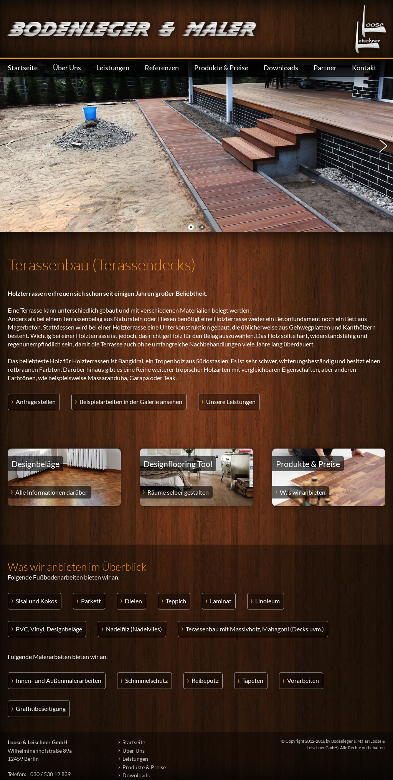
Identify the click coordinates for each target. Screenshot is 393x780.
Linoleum (267, 600)
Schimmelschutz (146, 680)
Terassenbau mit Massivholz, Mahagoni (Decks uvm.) (255, 629)
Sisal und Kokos (36, 600)
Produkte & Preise (221, 68)
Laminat (220, 600)
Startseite (23, 68)
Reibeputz (205, 680)
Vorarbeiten (303, 680)
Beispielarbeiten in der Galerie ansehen (130, 401)
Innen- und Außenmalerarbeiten (58, 680)
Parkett (91, 600)
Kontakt (364, 68)
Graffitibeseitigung (41, 708)
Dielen (133, 600)
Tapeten (252, 680)
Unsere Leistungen (231, 401)
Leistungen (112, 68)
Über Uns (67, 68)
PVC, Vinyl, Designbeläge (49, 629)
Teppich (176, 600)
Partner (325, 68)
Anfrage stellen (36, 401)
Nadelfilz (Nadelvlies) (134, 629)
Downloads (281, 68)
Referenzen (162, 68)
